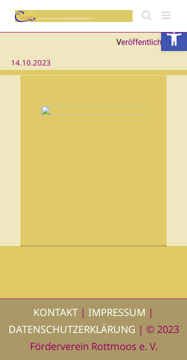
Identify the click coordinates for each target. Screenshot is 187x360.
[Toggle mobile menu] (167, 15)
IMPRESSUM (117, 312)
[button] (174, 38)
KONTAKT (55, 312)
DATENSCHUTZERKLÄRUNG (72, 329)
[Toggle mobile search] (147, 15)
